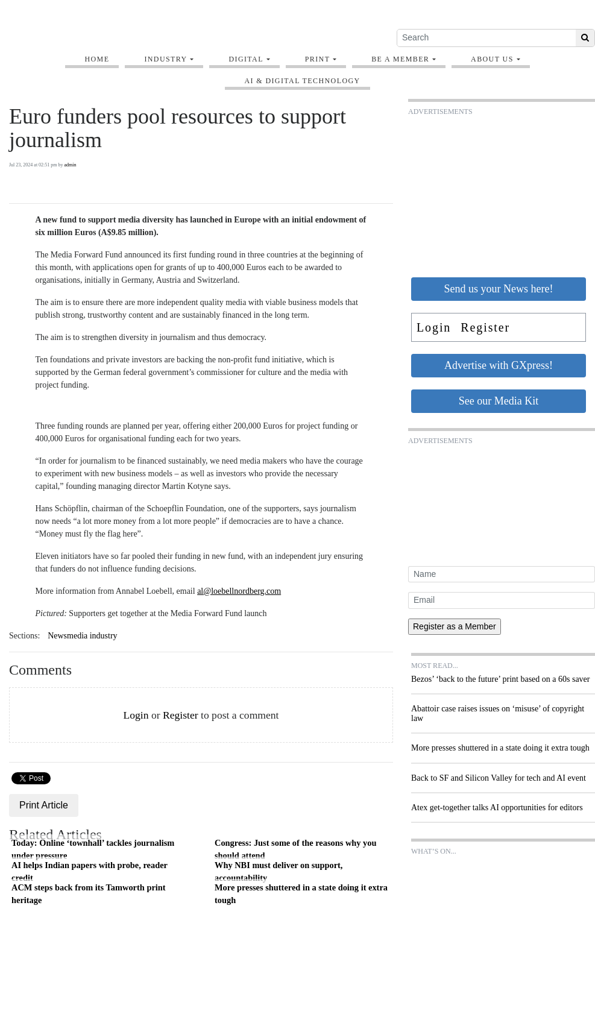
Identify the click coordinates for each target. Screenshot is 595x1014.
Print (317, 59)
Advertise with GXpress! (498, 365)
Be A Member (400, 59)
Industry (165, 59)
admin (71, 165)
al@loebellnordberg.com (239, 591)
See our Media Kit (498, 401)
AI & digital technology (302, 81)
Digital (245, 59)
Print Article (43, 805)
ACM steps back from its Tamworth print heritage (88, 894)
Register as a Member (454, 626)
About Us (492, 59)
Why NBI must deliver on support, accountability (278, 871)
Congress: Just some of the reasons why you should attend (296, 849)
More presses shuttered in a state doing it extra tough (301, 894)
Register (180, 715)
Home (96, 59)
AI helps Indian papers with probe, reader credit (89, 871)
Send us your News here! (498, 289)
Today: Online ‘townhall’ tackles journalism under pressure (92, 849)
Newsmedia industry (82, 635)
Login (135, 715)
